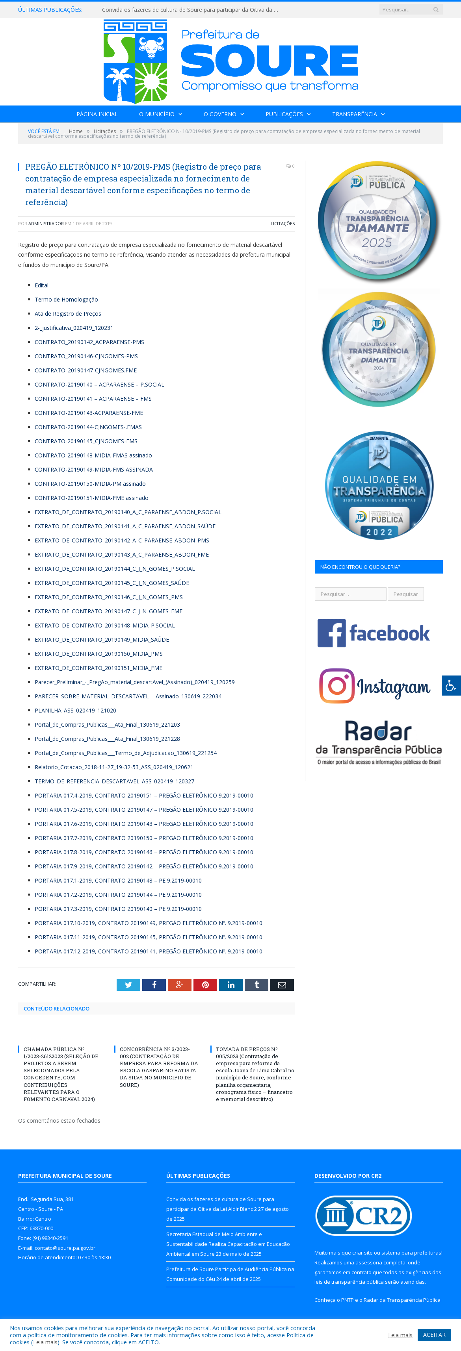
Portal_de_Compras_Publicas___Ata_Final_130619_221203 (107, 724)
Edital (41, 285)
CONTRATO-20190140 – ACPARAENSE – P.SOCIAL (99, 384)
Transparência (354, 114)
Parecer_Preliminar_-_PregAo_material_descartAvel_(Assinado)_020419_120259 (135, 682)
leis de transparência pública (349, 1281)
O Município (157, 114)
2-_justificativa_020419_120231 (74, 327)
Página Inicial (97, 114)
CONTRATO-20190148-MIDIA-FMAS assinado (93, 455)
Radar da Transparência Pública (402, 1299)
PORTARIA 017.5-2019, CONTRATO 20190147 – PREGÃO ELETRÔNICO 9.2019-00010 (144, 809)
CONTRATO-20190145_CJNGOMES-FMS (86, 441)
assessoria (368, 1262)
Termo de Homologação (66, 299)
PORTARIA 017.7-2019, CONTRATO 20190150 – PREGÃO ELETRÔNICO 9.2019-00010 (144, 838)
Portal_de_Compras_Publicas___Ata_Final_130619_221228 (107, 738)
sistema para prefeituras (411, 1252)
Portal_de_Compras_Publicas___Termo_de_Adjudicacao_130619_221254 (126, 753)
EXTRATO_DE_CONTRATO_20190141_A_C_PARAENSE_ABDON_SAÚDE (125, 526)
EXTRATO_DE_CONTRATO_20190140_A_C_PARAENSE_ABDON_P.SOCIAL (128, 512)
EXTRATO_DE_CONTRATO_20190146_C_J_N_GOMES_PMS (109, 597)
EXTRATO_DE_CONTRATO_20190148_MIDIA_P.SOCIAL (105, 625)
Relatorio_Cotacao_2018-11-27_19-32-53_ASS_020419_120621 (114, 767)
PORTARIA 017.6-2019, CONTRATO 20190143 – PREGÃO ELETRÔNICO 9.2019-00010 (144, 823)
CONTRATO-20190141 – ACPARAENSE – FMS (93, 398)
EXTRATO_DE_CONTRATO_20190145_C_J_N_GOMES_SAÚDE (112, 583)
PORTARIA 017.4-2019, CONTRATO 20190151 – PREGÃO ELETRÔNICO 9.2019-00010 (144, 795)
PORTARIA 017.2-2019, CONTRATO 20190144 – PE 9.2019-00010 (118, 894)
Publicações (284, 114)
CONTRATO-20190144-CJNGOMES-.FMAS (88, 427)
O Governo (220, 114)
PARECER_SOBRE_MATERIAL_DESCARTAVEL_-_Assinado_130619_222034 (128, 696)
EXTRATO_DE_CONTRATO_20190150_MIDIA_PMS (99, 653)
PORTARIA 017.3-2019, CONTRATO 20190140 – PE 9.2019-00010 (118, 908)
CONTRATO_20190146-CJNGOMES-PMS (86, 356)
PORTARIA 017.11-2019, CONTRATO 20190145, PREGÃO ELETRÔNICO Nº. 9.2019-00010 (148, 937)
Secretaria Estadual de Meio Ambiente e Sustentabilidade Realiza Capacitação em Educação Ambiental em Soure (228, 1244)
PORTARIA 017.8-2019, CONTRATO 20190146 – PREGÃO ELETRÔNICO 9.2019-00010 (144, 852)
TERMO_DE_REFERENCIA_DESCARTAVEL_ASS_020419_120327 (114, 781)
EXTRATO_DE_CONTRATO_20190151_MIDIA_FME (98, 668)
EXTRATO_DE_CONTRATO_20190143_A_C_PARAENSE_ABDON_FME (122, 554)
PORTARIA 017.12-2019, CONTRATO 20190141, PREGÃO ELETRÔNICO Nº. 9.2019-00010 (148, 951)
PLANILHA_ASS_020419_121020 (75, 710)
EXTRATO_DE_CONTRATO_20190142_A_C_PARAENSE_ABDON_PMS (122, 540)
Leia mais (45, 1342)
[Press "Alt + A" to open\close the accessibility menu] (451, 686)
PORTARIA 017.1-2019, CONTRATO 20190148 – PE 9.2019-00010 (118, 880)
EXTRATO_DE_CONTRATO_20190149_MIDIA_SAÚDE (102, 639)
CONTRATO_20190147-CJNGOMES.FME (86, 370)
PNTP (347, 1299)
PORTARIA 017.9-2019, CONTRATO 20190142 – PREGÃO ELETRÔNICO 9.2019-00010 (144, 866)
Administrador (46, 223)
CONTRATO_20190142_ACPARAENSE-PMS (89, 342)
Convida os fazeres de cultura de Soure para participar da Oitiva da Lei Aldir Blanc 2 (192, 9)
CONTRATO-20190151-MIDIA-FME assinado (92, 498)
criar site (362, 1252)
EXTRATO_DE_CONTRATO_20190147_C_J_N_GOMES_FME (108, 611)
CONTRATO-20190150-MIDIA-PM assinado (90, 483)
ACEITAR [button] (434, 1334)
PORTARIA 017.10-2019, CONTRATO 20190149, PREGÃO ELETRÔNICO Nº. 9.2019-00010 (148, 923)
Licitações (283, 223)
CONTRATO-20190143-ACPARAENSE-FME (89, 412)
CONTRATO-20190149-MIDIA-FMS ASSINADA (94, 469)
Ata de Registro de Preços (68, 313)
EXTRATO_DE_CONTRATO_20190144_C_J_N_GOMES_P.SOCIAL (115, 568)
